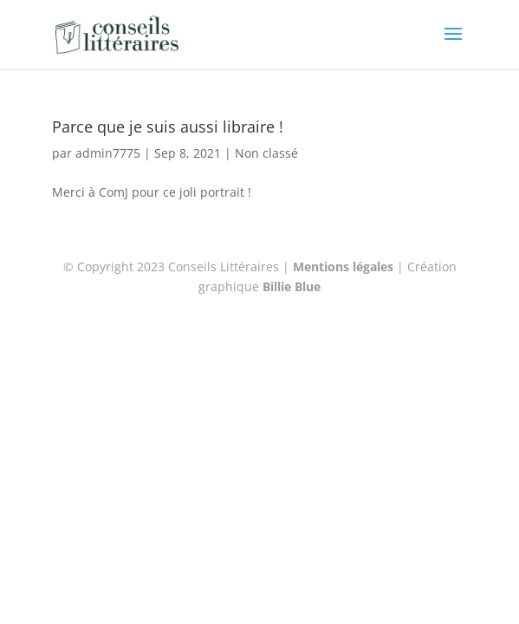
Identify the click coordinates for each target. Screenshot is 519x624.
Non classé (266, 153)
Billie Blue (292, 286)
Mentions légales (343, 266)
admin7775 (107, 153)
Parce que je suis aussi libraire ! (167, 126)
